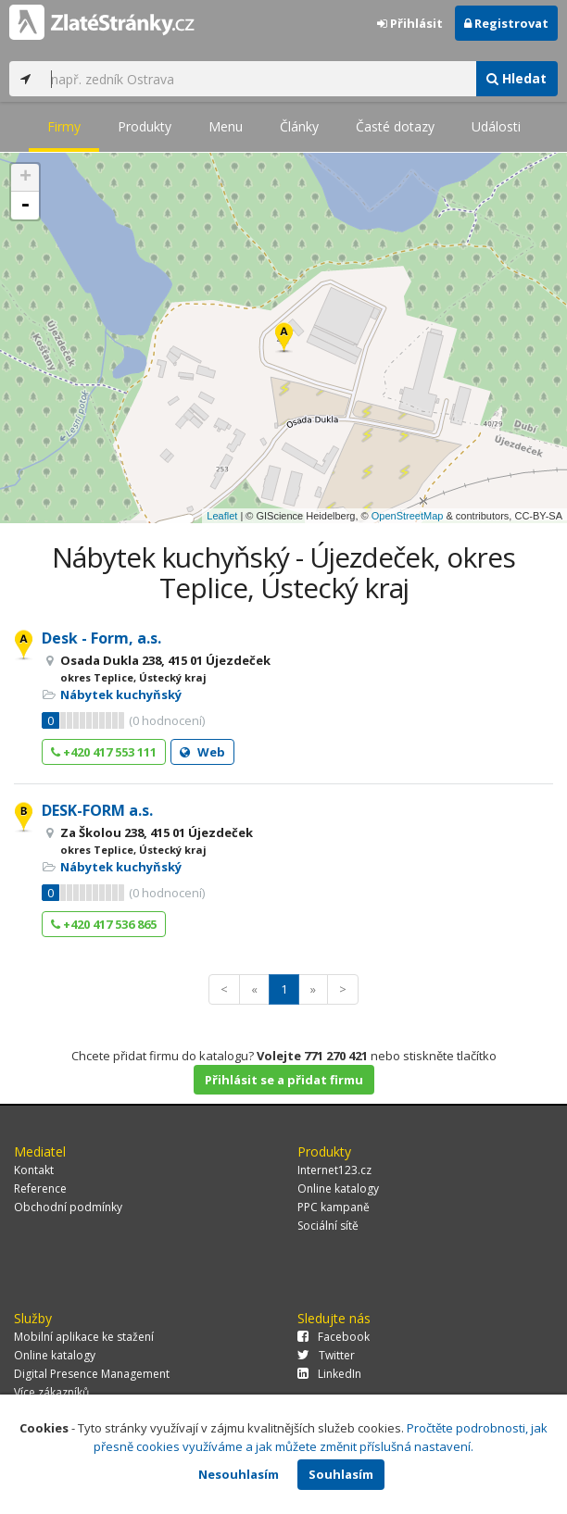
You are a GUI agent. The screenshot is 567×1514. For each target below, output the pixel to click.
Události (496, 126)
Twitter (326, 1355)
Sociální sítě (328, 1225)
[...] (258, 78)
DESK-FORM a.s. (97, 810)
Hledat (516, 78)
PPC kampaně (333, 1207)
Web (202, 752)
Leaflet (222, 515)
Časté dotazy (395, 126)
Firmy (64, 126)
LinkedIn (329, 1374)
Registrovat (506, 23)
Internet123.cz (334, 1170)
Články (299, 126)
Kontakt (34, 1170)
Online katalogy (338, 1188)
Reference (40, 1188)
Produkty (144, 126)
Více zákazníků (51, 1392)
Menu (225, 126)
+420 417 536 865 (104, 924)
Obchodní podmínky (68, 1207)
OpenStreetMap (408, 515)
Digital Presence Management (92, 1374)
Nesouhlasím (238, 1474)
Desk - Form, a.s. (101, 638)
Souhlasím (341, 1474)
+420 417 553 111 (104, 752)
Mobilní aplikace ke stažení (84, 1337)
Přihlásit (410, 23)
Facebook (333, 1337)
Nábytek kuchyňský (121, 694)
